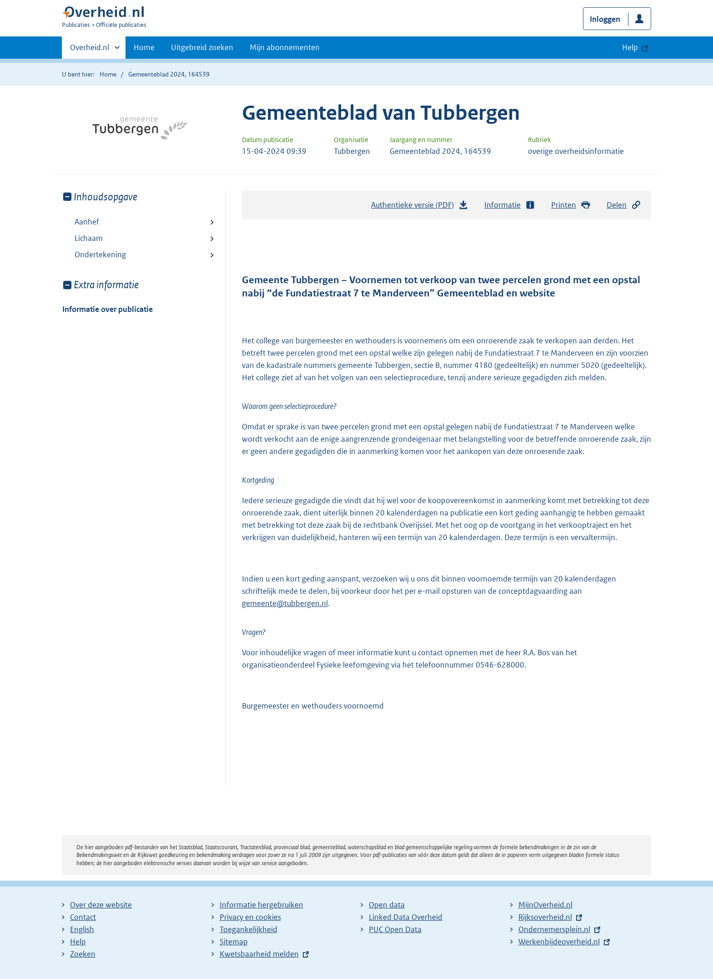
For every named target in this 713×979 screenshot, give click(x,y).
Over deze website (101, 905)
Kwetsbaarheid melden (259, 954)
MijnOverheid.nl (545, 905)
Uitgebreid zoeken (202, 47)
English (82, 929)
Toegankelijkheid (248, 929)
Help (78, 942)
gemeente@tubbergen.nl (285, 603)
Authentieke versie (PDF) (419, 207)
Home (144, 47)
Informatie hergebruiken (261, 905)
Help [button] (630, 47)
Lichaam (89, 238)
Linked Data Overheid (405, 917)
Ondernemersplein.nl (554, 929)
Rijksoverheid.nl (545, 917)
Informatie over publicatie (107, 309)
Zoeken (82, 954)
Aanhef (87, 222)
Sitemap (234, 942)
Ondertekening (100, 255)
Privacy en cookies (250, 917)
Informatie (509, 205)
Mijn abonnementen (285, 47)
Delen (624, 205)
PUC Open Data (395, 929)
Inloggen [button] (605, 19)
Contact (83, 917)
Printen (571, 205)
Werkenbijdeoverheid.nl (559, 942)
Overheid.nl (89, 50)
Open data (387, 905)
